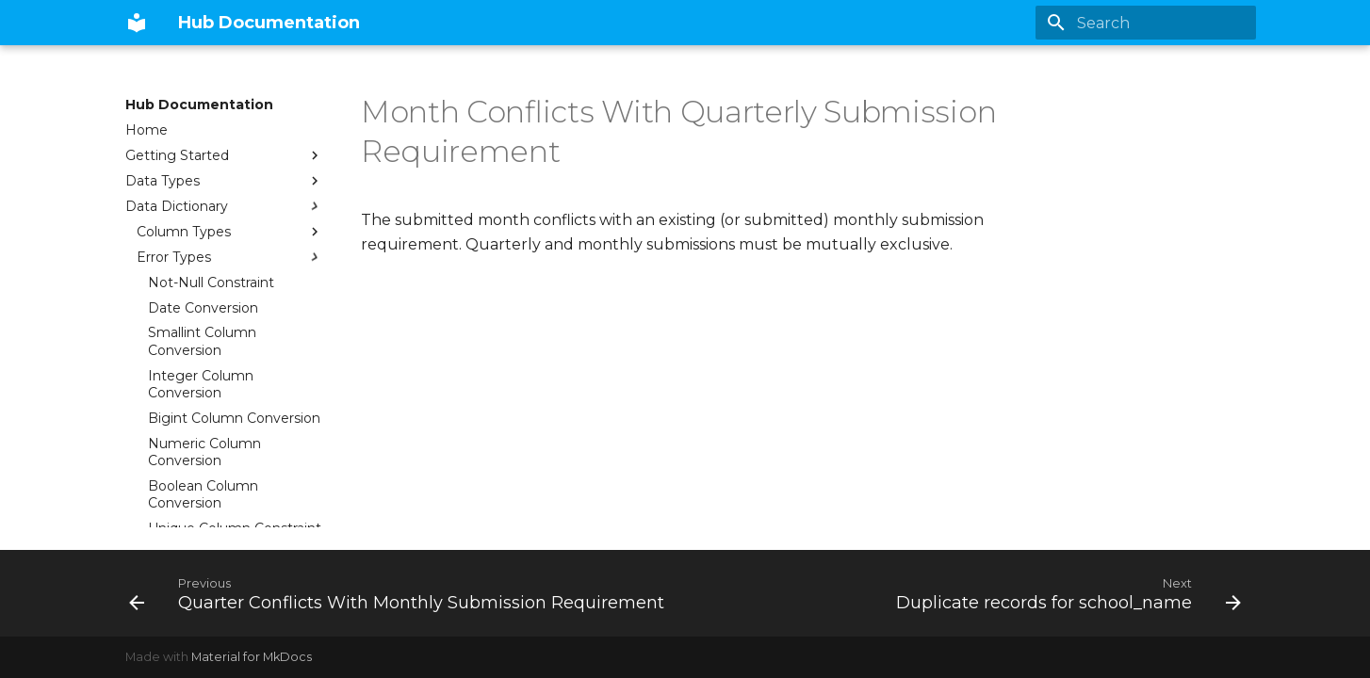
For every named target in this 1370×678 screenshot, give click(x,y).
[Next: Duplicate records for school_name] (1065, 593)
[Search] (1146, 23)
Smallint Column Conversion (202, 341)
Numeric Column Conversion (204, 452)
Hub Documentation (199, 104)
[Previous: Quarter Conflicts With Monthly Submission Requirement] (399, 593)
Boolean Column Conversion (203, 494)
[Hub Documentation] (136, 22)
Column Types (230, 231)
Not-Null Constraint (211, 282)
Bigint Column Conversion (234, 418)
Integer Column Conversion (200, 384)
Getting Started (224, 155)
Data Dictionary (224, 206)
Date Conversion (203, 307)
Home (146, 129)
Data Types (224, 180)
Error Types (230, 257)
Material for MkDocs (251, 657)
